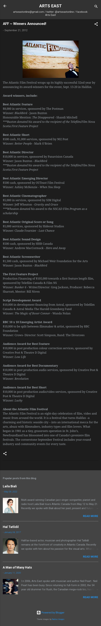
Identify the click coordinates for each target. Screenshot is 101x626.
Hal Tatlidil (11, 527)
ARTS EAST (50, 5)
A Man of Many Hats (17, 567)
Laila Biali (10, 486)
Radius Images (58, 619)
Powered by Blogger (50, 612)
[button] (96, 24)
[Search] (96, 7)
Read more (90, 516)
